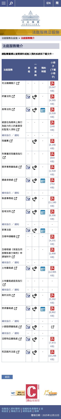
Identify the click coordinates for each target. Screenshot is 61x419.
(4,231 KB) (52, 240)
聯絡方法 (15, 411)
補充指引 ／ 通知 (10, 135)
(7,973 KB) (52, 342)
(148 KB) (52, 126)
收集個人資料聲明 (11, 408)
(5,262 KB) (52, 299)
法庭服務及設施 (10, 38)
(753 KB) (52, 184)
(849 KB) (52, 157)
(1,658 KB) (52, 253)
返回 (7, 377)
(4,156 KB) (52, 144)
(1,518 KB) (52, 170)
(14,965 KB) (52, 272)
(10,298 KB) (52, 356)
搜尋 (36, 411)
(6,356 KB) (52, 215)
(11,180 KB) (52, 202)
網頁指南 (27, 411)
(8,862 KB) (52, 312)
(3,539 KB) (52, 113)
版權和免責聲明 (30, 408)
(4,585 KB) (52, 100)
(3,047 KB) (52, 87)
